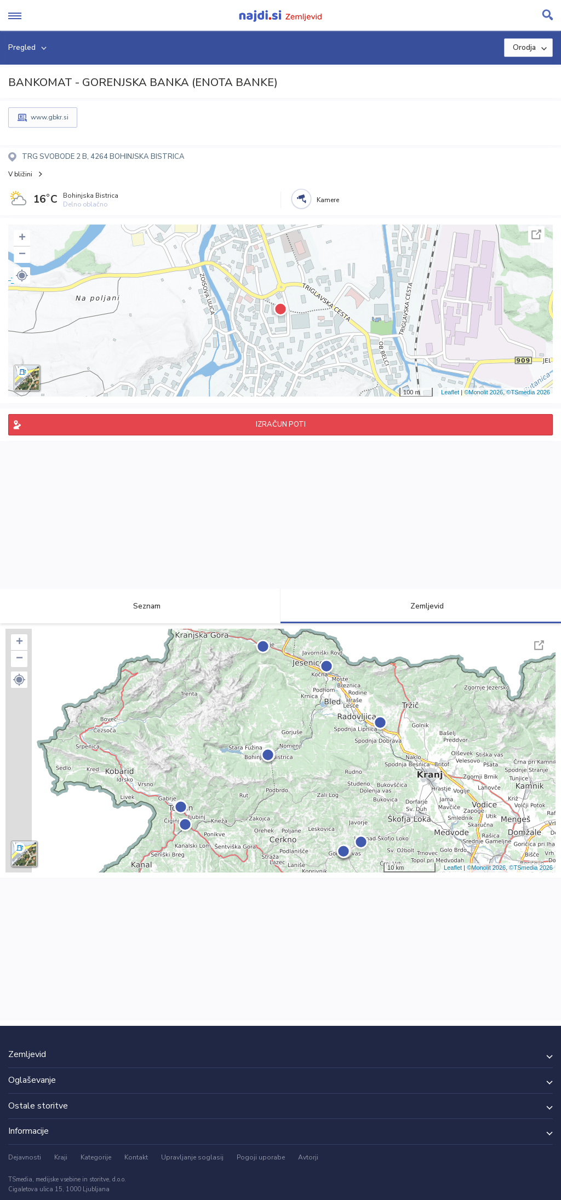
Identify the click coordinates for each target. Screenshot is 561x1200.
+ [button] (22, 238)
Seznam (141, 606)
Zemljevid (421, 606)
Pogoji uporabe (261, 1157)
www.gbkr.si (49, 117)
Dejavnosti (24, 1157)
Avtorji (308, 1157)
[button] (22, 275)
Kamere (328, 200)
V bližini (20, 174)
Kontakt (136, 1157)
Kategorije (96, 1157)
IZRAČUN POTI (281, 424)
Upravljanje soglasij (192, 1157)
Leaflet (450, 392)
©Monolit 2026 (483, 392)
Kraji (60, 1157)
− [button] (22, 254)
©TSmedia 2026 (528, 392)
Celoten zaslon (536, 234)
